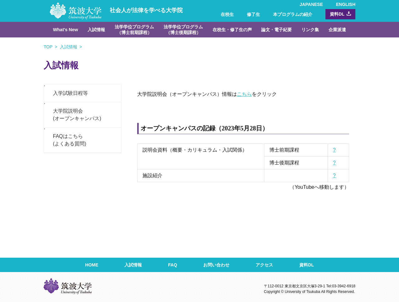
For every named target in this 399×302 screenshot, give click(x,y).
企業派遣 (337, 29)
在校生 (227, 14)
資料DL (337, 14)
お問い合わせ (216, 264)
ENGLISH (345, 4)
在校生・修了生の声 (232, 29)
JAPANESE (311, 4)
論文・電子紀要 (276, 29)
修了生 (253, 14)
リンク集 (310, 29)
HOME (91, 264)
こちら (244, 94)
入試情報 (96, 29)
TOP (48, 46)
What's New (65, 29)
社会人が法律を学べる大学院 (116, 10)
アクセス (264, 264)
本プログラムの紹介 (292, 14)
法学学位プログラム (134, 30)
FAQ (172, 264)
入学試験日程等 (70, 93)
